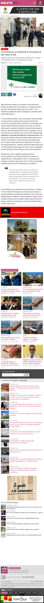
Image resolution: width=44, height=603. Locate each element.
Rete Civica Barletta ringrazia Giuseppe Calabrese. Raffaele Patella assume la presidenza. (23, 470)
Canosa (35, 593)
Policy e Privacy (16, 577)
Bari (16, 593)
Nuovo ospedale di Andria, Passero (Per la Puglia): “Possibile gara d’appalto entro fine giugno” (25, 388)
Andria (11, 593)
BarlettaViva (11, 3)
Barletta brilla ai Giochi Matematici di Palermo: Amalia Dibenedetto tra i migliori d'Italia (26, 460)
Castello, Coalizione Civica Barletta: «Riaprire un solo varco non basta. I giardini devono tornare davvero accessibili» (25, 397)
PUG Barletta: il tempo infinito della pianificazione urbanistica (22, 442)
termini (15, 380)
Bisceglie (21, 593)
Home (2, 16)
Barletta (4, 593)
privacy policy (23, 380)
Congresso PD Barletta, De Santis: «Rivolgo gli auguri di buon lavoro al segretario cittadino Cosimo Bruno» (26, 424)
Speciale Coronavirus (19, 212)
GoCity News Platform (28, 577)
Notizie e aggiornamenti (12, 16)
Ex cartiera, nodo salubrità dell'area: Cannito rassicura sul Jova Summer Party (25, 433)
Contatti (9, 577)
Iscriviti (26, 375)
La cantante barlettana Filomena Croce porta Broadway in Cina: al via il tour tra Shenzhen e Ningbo (26, 406)
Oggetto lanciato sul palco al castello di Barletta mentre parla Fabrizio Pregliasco (33, 361)
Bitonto (28, 593)
